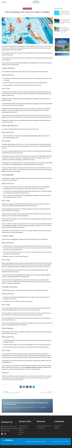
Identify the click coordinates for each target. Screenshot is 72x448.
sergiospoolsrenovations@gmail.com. (13, 409)
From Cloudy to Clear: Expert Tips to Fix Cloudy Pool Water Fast (65, 29)
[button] (21, 387)
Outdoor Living (27, 8)
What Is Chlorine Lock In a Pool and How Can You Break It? (65, 13)
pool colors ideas (25, 164)
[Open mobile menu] (3, 2)
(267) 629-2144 (36, 407)
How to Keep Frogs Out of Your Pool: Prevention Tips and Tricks (65, 21)
